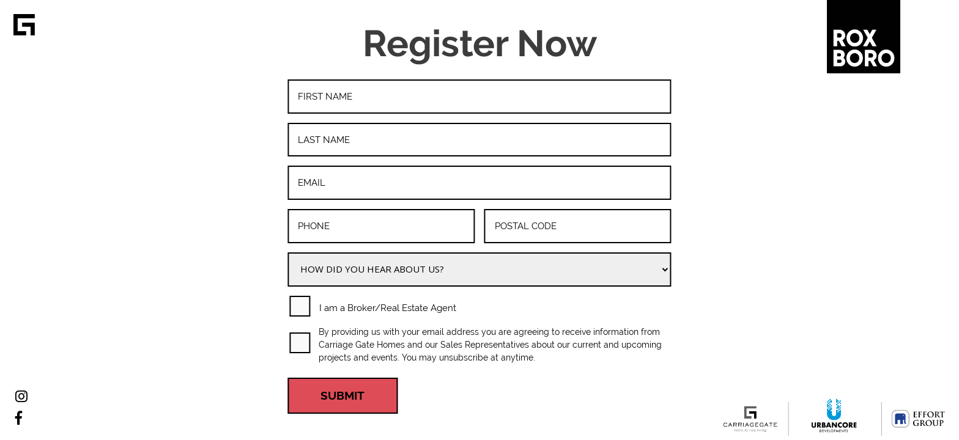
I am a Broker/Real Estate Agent (387, 308)
